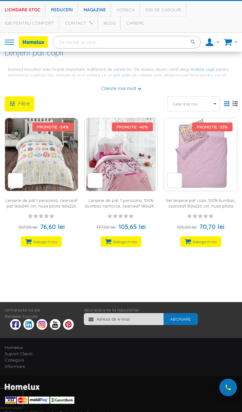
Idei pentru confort (29, 23)
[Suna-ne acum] (228, 387)
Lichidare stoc (22, 10)
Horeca (126, 10)
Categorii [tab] (14, 360)
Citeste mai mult (118, 88)
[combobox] (127, 42)
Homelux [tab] (14, 347)
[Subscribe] (180, 319)
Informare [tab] (15, 366)
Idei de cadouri (163, 10)
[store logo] (33, 42)
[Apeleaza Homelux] (90, 22)
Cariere (135, 23)
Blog (110, 23)
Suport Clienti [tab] (18, 354)
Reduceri (62, 10)
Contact (75, 23)
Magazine (95, 10)
